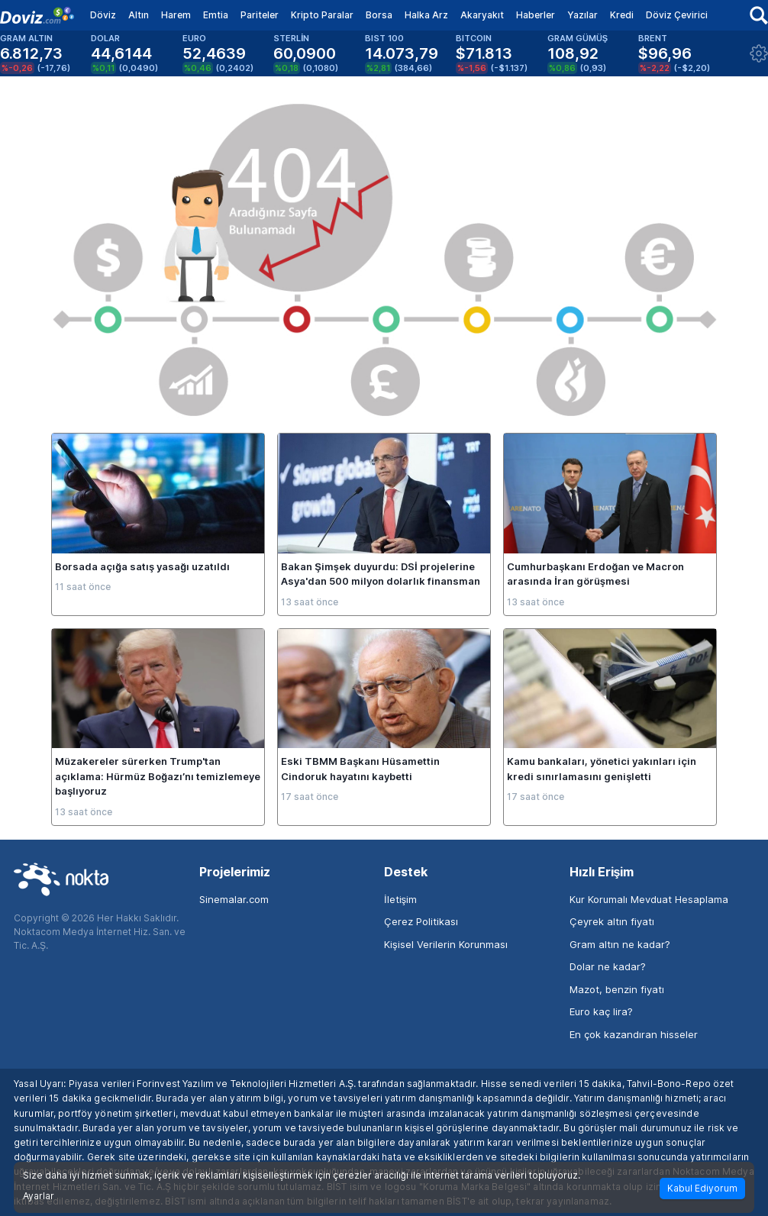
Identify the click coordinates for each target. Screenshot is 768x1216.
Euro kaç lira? (601, 1011)
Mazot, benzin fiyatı (617, 989)
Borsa (379, 15)
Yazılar (582, 15)
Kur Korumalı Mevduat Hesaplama (649, 899)
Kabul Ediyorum (702, 1188)
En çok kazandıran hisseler (634, 1034)
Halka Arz (426, 15)
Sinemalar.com (234, 899)
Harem (176, 15)
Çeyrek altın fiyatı (612, 921)
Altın (138, 15)
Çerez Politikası (421, 921)
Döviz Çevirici (677, 15)
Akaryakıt (482, 15)
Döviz (103, 15)
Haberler (535, 15)
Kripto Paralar (322, 15)
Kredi (622, 15)
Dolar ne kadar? (608, 966)
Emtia (215, 15)
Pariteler (259, 15)
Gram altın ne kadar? (620, 944)
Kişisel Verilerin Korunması (446, 944)
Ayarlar (38, 1196)
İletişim (400, 899)
